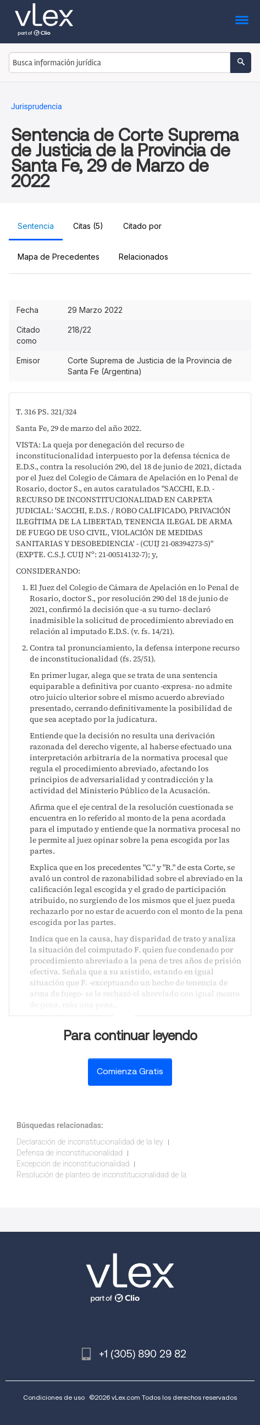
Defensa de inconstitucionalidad (69, 1152)
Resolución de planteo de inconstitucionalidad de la (101, 1174)
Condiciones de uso (54, 1397)
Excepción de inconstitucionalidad (72, 1163)
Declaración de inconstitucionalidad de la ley (89, 1141)
